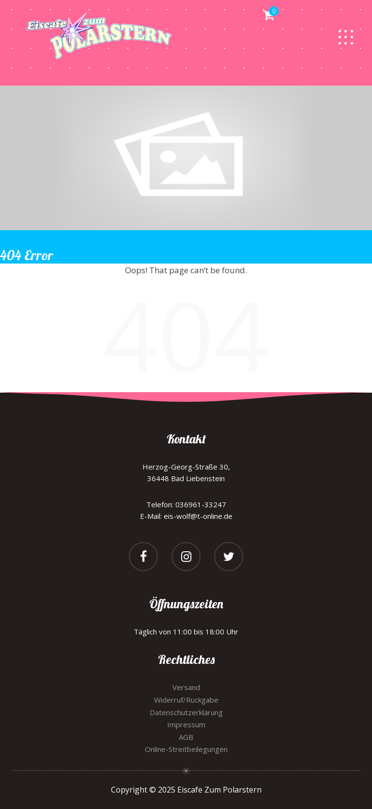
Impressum (186, 724)
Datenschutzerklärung (186, 712)
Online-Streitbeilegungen (186, 749)
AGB (186, 737)
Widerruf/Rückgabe (186, 700)
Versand (186, 687)
